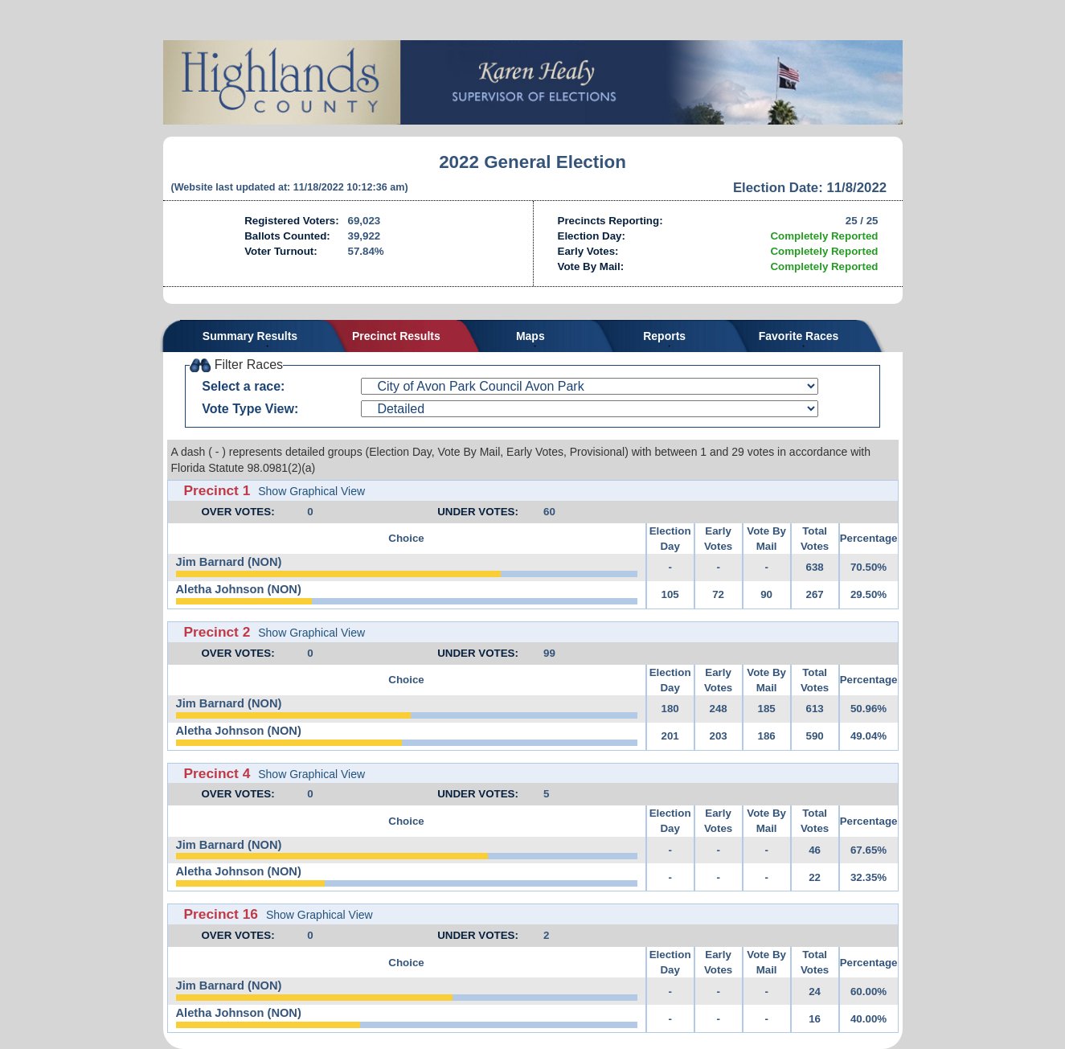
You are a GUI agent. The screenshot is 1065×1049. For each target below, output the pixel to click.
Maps (530, 336)
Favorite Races (799, 336)
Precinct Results (396, 336)
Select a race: (243, 386)
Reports (664, 336)
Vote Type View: (250, 409)
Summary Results (250, 336)
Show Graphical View (311, 491)
